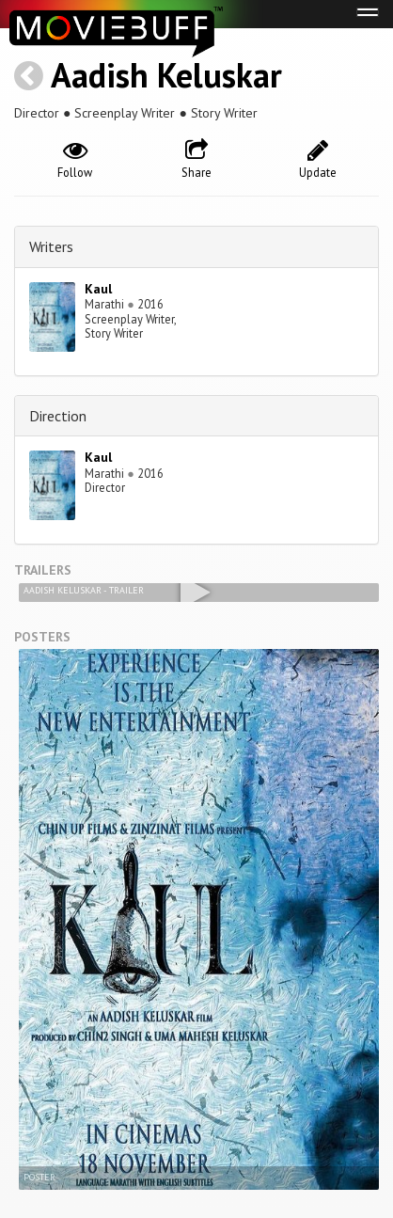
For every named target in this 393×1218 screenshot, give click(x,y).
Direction (57, 415)
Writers (51, 246)
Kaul (98, 288)
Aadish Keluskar (166, 75)
